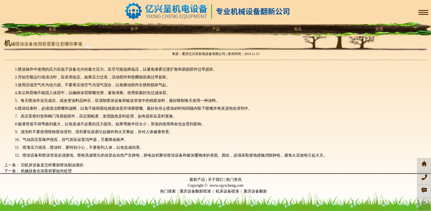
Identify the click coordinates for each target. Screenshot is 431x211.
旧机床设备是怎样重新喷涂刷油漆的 (51, 165)
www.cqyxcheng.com (226, 185)
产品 (215, 29)
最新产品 (197, 180)
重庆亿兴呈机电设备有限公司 (203, 54)
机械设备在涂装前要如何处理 (46, 171)
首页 (52, 29)
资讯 (297, 29)
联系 (379, 29)
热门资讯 (234, 180)
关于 (133, 29)
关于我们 (215, 180)
